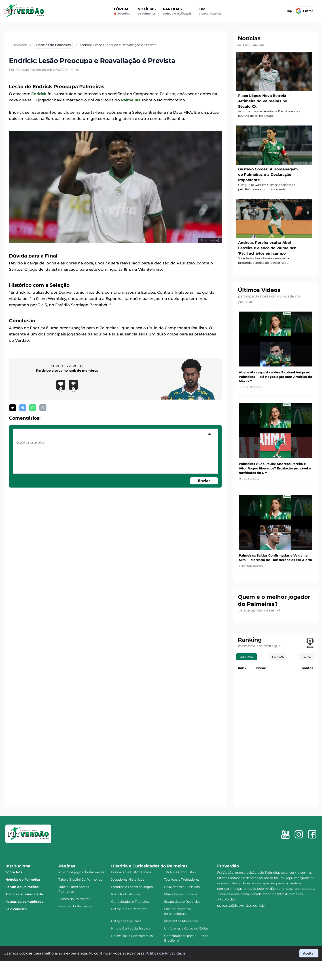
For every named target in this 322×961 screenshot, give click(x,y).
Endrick (39, 94)
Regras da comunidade (24, 902)
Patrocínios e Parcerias (129, 909)
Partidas (177, 11)
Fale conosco (16, 909)
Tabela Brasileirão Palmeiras (80, 879)
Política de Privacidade (165, 953)
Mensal (278, 656)
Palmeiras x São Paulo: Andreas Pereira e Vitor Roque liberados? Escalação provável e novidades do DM (275, 468)
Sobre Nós (13, 872)
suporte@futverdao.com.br (241, 905)
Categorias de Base (126, 921)
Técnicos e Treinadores (181, 879)
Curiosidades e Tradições (130, 902)
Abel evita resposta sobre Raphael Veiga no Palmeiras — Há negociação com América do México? (275, 376)
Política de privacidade (24, 894)
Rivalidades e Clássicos (182, 887)
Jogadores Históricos (127, 879)
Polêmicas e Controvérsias (132, 936)
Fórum (122, 11)
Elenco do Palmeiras (74, 899)
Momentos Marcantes (181, 921)
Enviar (204, 481)
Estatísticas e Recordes (182, 902)
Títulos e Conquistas (180, 872)
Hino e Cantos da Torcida (130, 928)
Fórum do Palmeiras (21, 887)
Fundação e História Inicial (132, 872)
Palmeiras (130, 100)
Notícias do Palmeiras (22, 879)
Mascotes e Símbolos (180, 894)
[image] (209, 433)
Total (306, 656)
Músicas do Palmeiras (75, 906)
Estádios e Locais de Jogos (132, 887)
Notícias (147, 11)
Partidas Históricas (126, 894)
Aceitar (309, 953)
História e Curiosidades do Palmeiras (149, 866)
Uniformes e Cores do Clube (186, 928)
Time (210, 11)
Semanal (246, 656)
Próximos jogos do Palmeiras (81, 872)
